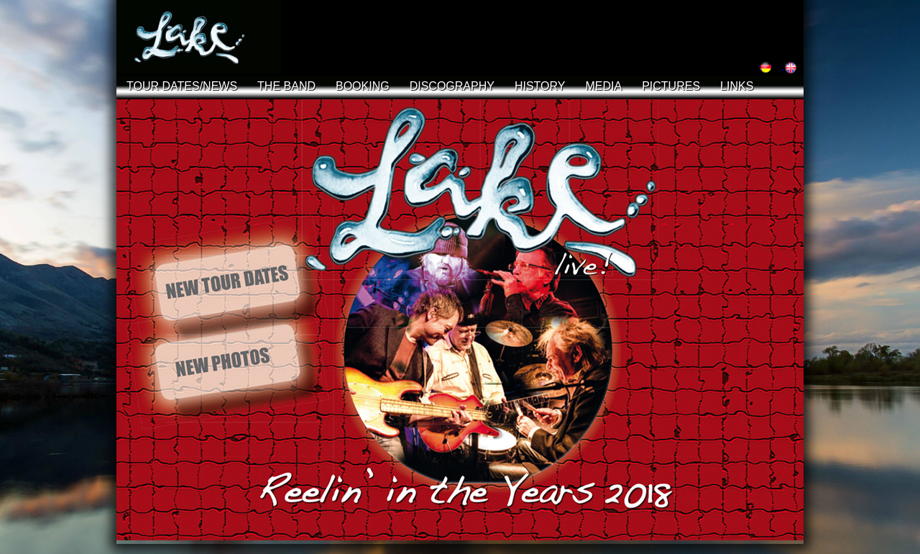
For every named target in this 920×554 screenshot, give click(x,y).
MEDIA (603, 86)
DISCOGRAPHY (452, 86)
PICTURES (671, 86)
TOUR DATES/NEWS (181, 86)
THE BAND (286, 86)
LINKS (736, 86)
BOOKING (363, 86)
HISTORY (540, 86)
